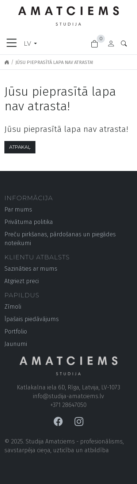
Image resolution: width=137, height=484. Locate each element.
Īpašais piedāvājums (31, 319)
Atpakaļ (20, 147)
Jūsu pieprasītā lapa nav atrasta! (54, 62)
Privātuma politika (28, 221)
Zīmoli (12, 306)
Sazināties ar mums (30, 268)
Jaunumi (15, 343)
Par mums (18, 209)
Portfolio (15, 331)
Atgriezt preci (21, 281)
